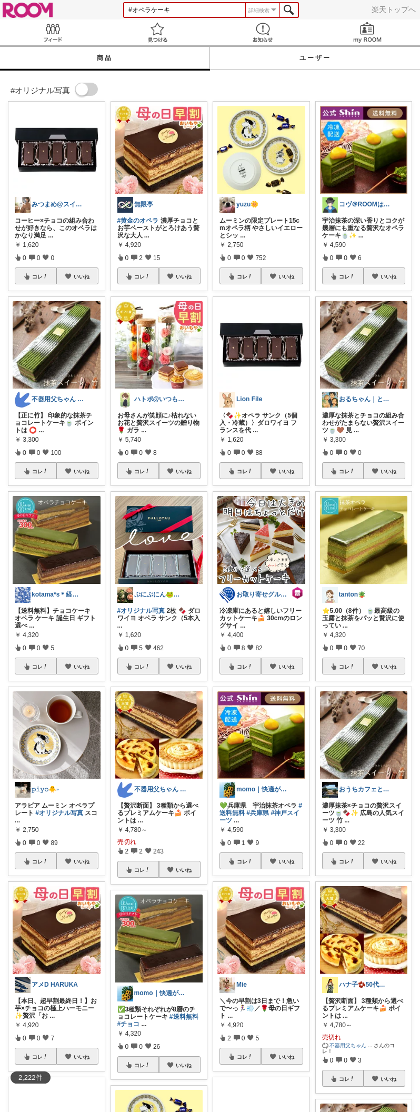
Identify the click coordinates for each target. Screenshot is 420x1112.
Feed (52, 32)
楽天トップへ (394, 9)
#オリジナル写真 (59, 813)
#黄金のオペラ (138, 220)
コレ (40, 276)
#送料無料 (183, 1016)
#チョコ (128, 1024)
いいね (81, 276)
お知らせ (262, 32)
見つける (158, 32)
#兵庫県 (257, 813)
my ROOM (368, 32)
